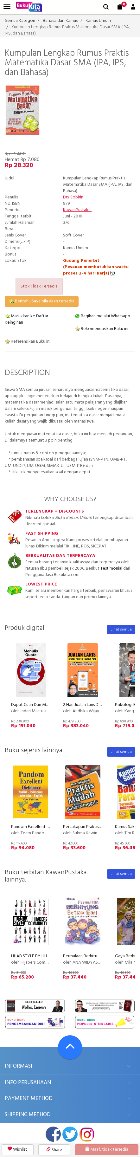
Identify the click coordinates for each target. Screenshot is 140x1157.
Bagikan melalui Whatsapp (102, 316)
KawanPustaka (77, 210)
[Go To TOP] (70, 1047)
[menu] (7, 7)
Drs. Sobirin (73, 197)
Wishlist (17, 1149)
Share (54, 1150)
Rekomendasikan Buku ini (101, 329)
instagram (87, 1134)
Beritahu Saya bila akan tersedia (41, 301)
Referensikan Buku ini (27, 341)
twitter (70, 1134)
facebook (53, 1134)
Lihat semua (121, 629)
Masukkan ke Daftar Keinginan (26, 319)
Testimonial (111, 568)
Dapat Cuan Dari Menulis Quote (40, 704)
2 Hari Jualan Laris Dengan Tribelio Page (99, 704)
